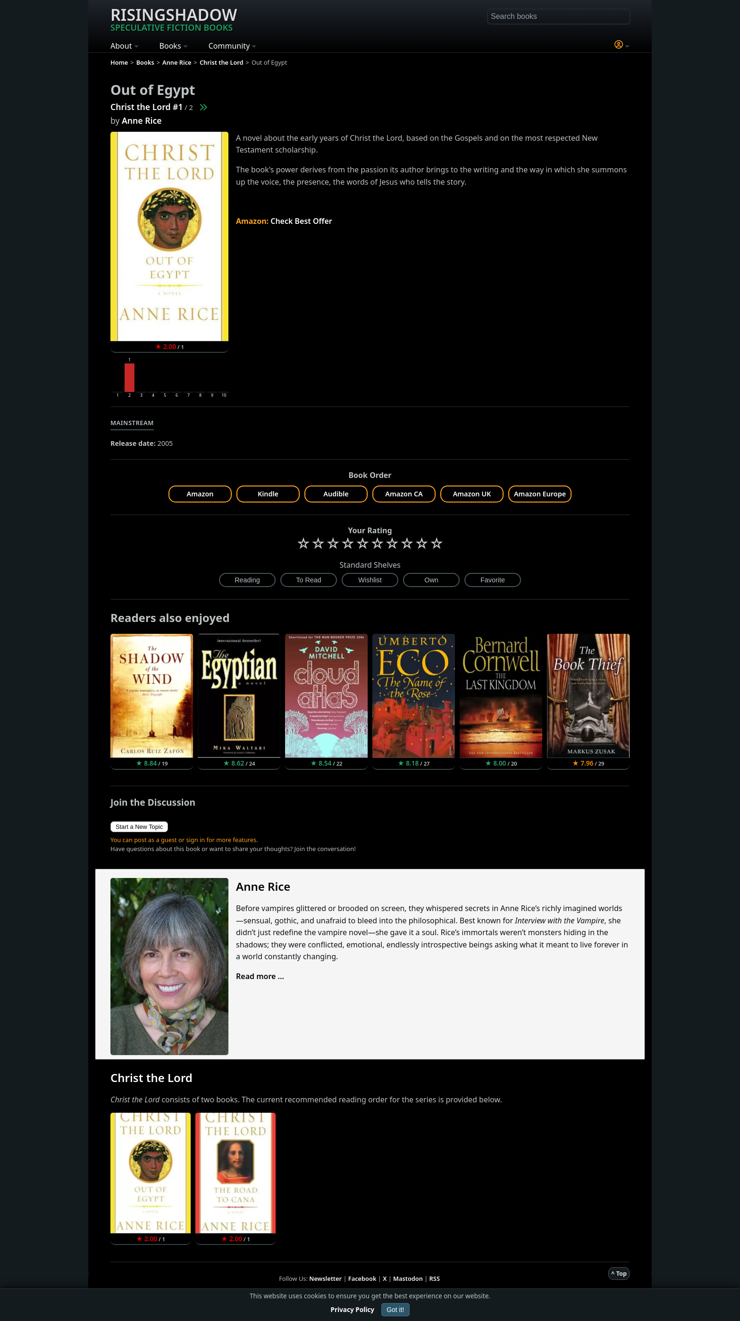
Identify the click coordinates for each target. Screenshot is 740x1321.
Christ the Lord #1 (146, 106)
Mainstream (132, 422)
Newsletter (325, 1278)
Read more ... (260, 976)
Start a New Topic (139, 826)
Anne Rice (142, 120)
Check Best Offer (301, 221)
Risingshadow (173, 18)
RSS (434, 1278)
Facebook (362, 1278)
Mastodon (408, 1278)
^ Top (619, 1273)
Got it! (395, 1309)
